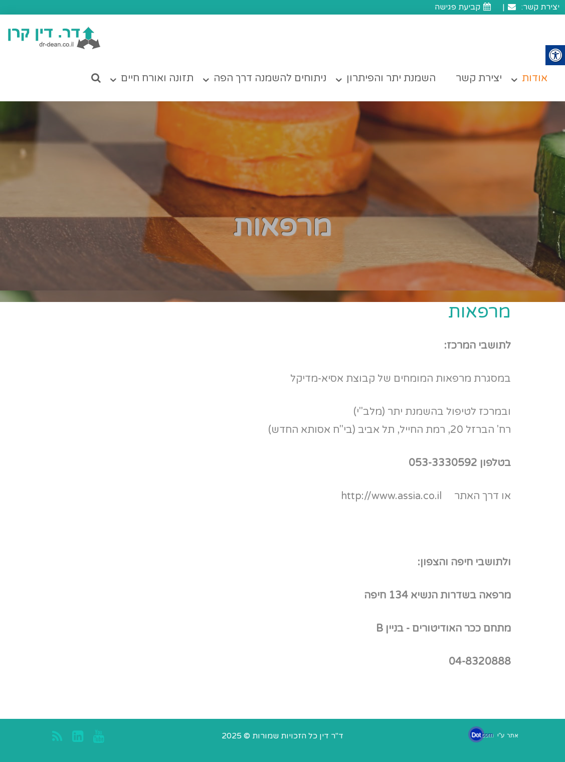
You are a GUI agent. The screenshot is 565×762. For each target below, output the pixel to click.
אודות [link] (534, 78)
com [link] (487, 734)
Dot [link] (476, 734)
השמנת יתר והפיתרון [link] (391, 78)
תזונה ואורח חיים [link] (157, 78)
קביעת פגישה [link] (464, 7)
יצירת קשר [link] (479, 78)
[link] (54, 38)
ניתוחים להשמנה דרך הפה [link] (270, 78)
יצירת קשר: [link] (533, 7)
